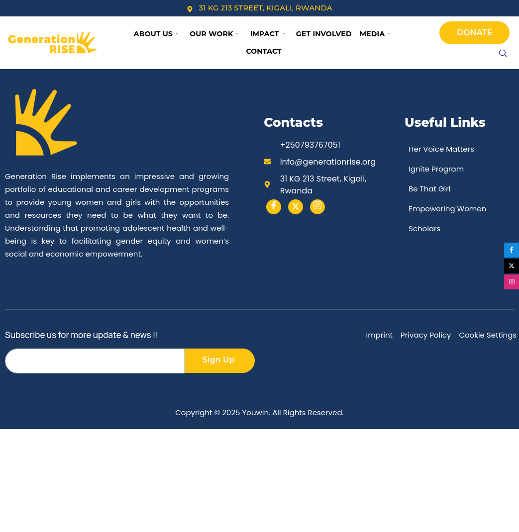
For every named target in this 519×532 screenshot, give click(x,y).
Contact (264, 51)
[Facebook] (273, 206)
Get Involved (324, 33)
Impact (267, 33)
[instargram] (317, 206)
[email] (95, 361)
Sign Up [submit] (219, 359)
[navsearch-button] (503, 54)
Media (375, 33)
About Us (156, 33)
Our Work (214, 33)
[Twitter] (295, 206)
